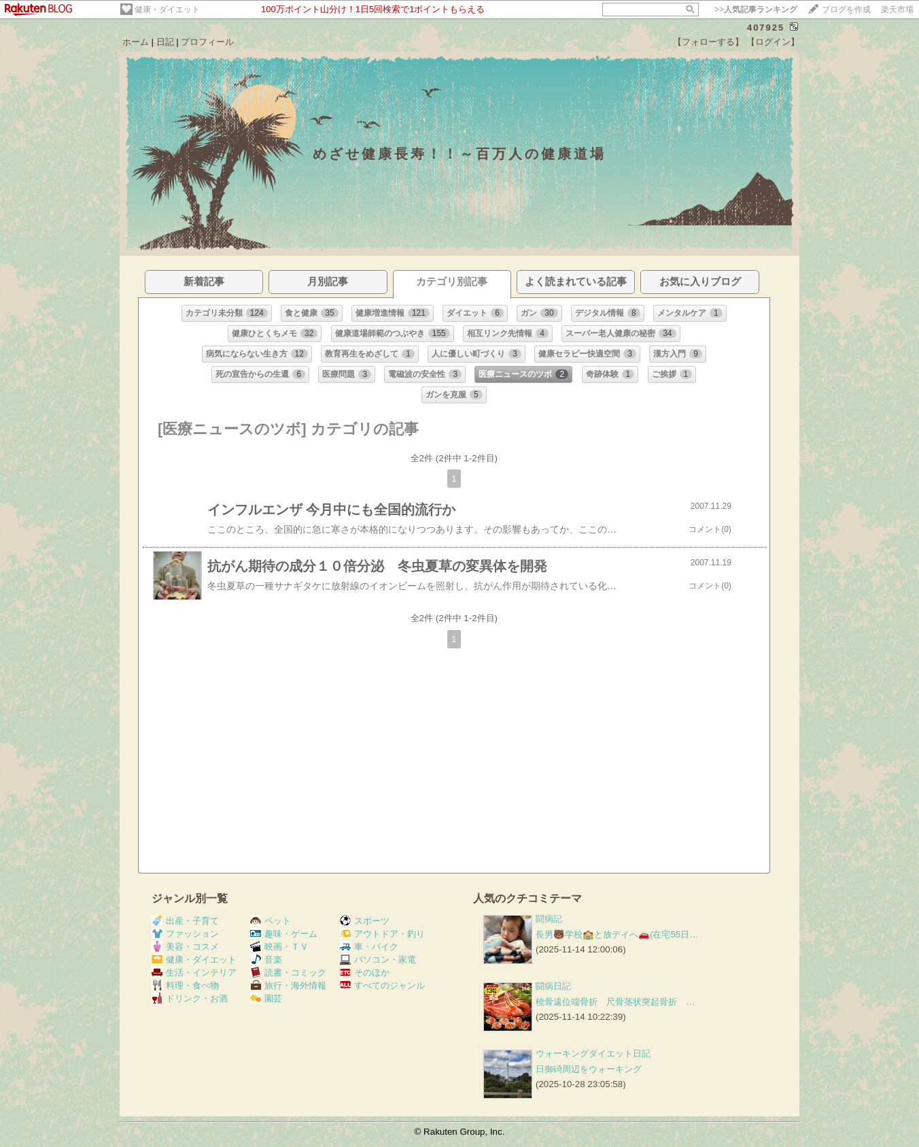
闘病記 (549, 919)
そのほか (364, 972)
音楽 (266, 959)
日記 (165, 42)
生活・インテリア (194, 972)
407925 (765, 27)
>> (755, 9)
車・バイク (369, 947)
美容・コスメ (185, 947)
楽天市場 (897, 9)
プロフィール (207, 42)
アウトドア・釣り (382, 934)
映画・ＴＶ (279, 947)
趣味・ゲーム (283, 934)
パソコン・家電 (378, 959)
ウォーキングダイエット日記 (593, 1053)
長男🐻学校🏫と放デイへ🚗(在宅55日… (617, 934)
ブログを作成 (846, 9)
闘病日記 (553, 986)
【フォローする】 (708, 42)
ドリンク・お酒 (190, 998)
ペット (270, 921)
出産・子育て (185, 921)
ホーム (135, 42)
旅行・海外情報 (288, 985)
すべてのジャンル (382, 985)
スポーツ (364, 921)
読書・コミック (288, 972)
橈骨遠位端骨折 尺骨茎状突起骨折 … (615, 1002)
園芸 (266, 998)
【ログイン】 (772, 42)
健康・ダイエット (167, 9)
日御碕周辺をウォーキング (589, 1069)
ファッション (185, 934)
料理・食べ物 (185, 985)
